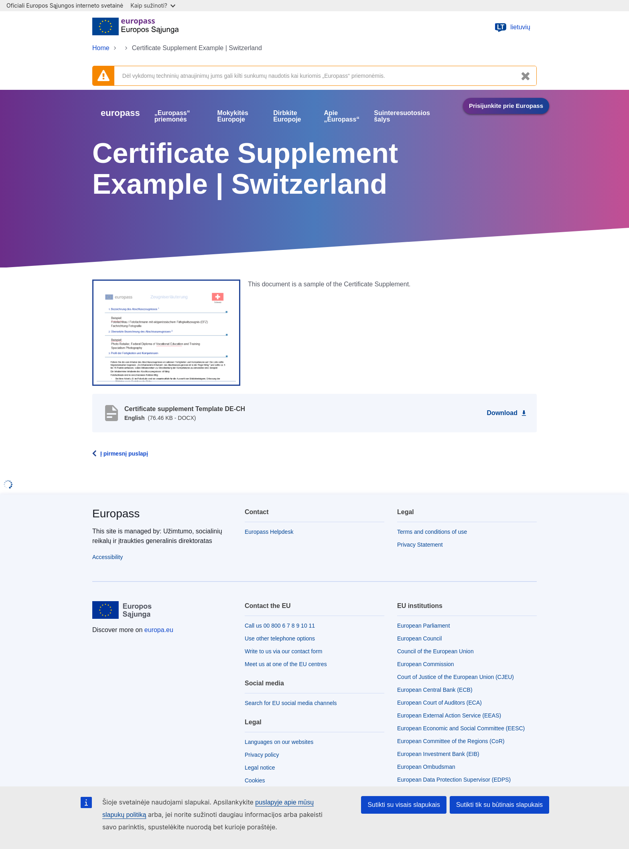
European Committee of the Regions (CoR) (451, 741)
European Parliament (423, 625)
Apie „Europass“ (341, 116)
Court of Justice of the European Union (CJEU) (455, 677)
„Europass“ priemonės (172, 116)
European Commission (425, 664)
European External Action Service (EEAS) (449, 715)
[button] (166, 332)
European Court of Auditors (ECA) (439, 702)
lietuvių (512, 27)
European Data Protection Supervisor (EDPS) (454, 779)
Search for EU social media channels (291, 703)
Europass (116, 513)
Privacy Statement (420, 544)
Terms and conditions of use (432, 532)
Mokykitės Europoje (232, 116)
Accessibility (107, 557)
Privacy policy (262, 755)
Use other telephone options (280, 638)
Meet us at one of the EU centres (286, 664)
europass (120, 113)
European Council (419, 638)
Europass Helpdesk (269, 532)
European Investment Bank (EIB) (438, 754)
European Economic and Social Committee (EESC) (461, 728)
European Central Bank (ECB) (435, 690)
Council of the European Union (435, 651)
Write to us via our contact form (283, 651)
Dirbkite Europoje (287, 116)
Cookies (255, 780)
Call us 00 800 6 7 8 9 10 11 (280, 625)
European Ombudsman (426, 767)
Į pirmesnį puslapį (124, 453)
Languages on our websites (279, 742)
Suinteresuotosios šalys (402, 116)
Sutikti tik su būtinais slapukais (499, 804)
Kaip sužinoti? (152, 5)
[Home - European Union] (135, 27)
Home (101, 48)
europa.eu (158, 629)
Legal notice (260, 767)
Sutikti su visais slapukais (403, 804)
